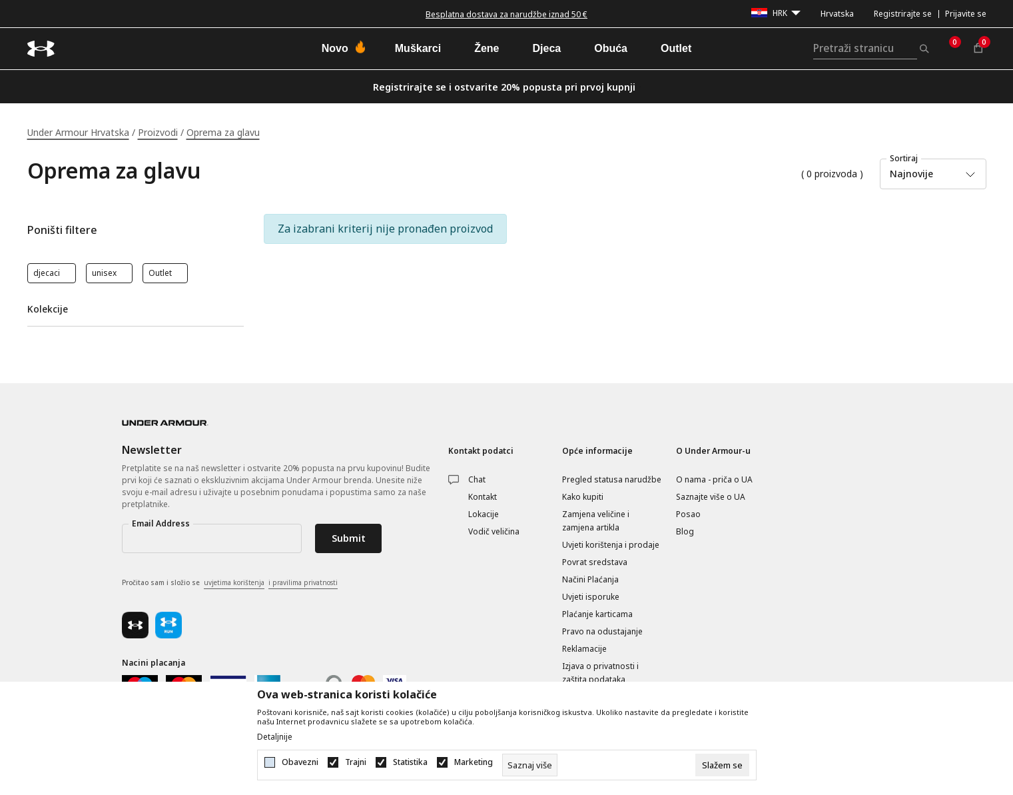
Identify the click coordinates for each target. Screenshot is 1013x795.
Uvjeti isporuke (590, 596)
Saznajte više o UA (710, 496)
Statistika (410, 762)
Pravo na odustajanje (602, 631)
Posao (688, 514)
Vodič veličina (493, 531)
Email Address (161, 523)
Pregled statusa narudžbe (611, 479)
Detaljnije (274, 737)
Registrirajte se (903, 13)
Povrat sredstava (594, 562)
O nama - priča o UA (714, 479)
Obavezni (300, 762)
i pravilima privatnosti (303, 582)
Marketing (473, 762)
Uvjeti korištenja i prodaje (610, 544)
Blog (685, 531)
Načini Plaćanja (590, 579)
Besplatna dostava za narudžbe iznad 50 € (506, 14)
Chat (477, 479)
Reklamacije (584, 648)
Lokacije (483, 514)
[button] (135, 230)
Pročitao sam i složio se (230, 583)
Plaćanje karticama (597, 614)
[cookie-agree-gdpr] (722, 765)
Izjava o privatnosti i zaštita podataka (600, 672)
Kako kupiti (582, 496)
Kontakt (482, 496)
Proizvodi (158, 132)
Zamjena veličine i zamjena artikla (595, 520)
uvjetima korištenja (234, 582)
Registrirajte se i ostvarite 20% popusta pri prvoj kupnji (504, 87)
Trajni (355, 762)
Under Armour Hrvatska (78, 132)
